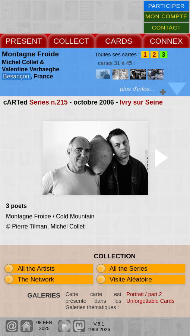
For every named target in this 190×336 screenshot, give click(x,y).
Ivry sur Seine (141, 102)
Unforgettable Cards (150, 301)
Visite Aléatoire (131, 279)
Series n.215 (48, 102)
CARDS (118, 41)
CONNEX (166, 41)
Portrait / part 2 (144, 294)
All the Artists (36, 268)
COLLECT (71, 41)
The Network (36, 279)
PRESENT (24, 41)
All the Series (129, 268)
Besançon (16, 76)
